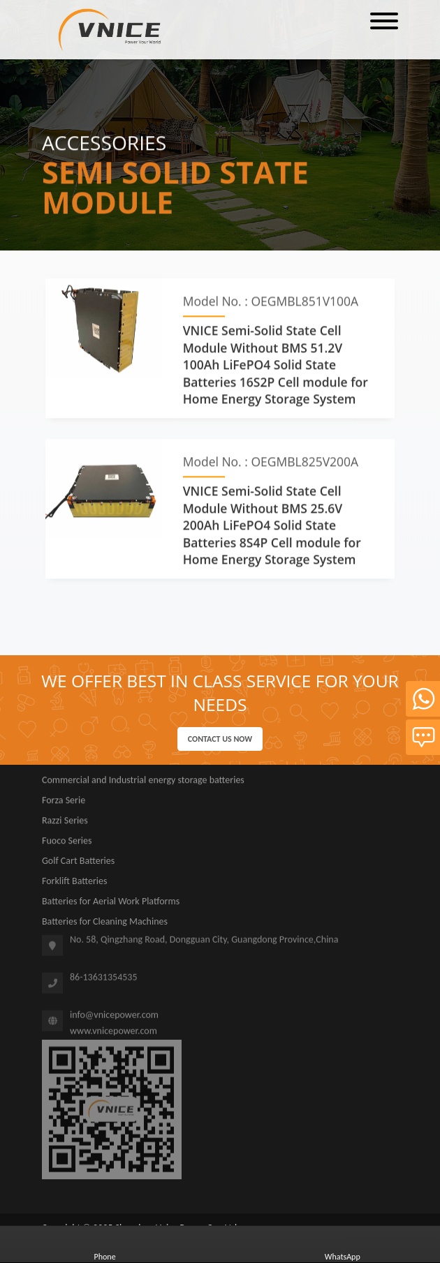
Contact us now (220, 739)
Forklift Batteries (75, 884)
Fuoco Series (66, 844)
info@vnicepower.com (114, 1018)
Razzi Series (65, 824)
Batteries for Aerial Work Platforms (110, 905)
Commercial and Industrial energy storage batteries (143, 783)
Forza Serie (63, 803)
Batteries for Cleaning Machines (105, 925)
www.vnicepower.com (113, 1034)
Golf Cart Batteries (78, 864)
